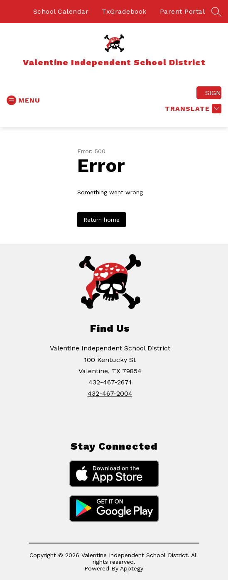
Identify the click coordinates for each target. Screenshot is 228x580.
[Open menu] (23, 100)
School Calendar (61, 11)
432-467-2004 (110, 393)
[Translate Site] (192, 108)
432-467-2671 (110, 382)
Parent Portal (182, 11)
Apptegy (131, 568)
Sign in (213, 93)
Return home (101, 219)
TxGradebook (124, 11)
